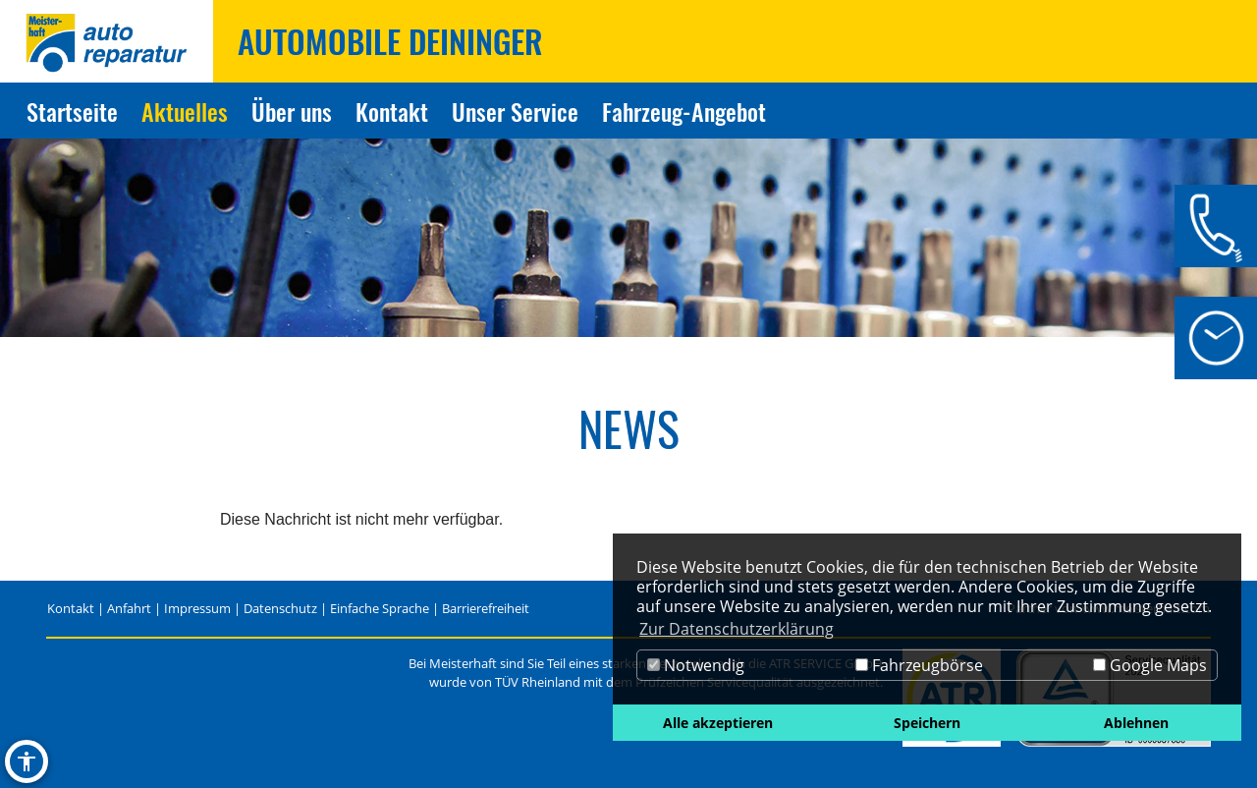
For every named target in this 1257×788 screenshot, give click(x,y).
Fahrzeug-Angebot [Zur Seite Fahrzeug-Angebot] (684, 111)
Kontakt (70, 608)
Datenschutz (280, 608)
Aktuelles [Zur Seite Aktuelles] (184, 111)
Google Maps (1150, 665)
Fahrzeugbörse (919, 665)
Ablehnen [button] (1136, 722)
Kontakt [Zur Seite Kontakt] (391, 111)
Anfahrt (129, 608)
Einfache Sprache (379, 608)
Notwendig (695, 665)
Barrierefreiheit (485, 608)
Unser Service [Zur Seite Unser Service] (515, 111)
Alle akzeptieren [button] (718, 722)
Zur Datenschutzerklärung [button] (736, 629)
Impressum (197, 608)
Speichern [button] (927, 722)
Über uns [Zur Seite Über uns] (291, 111)
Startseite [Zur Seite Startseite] (72, 111)
